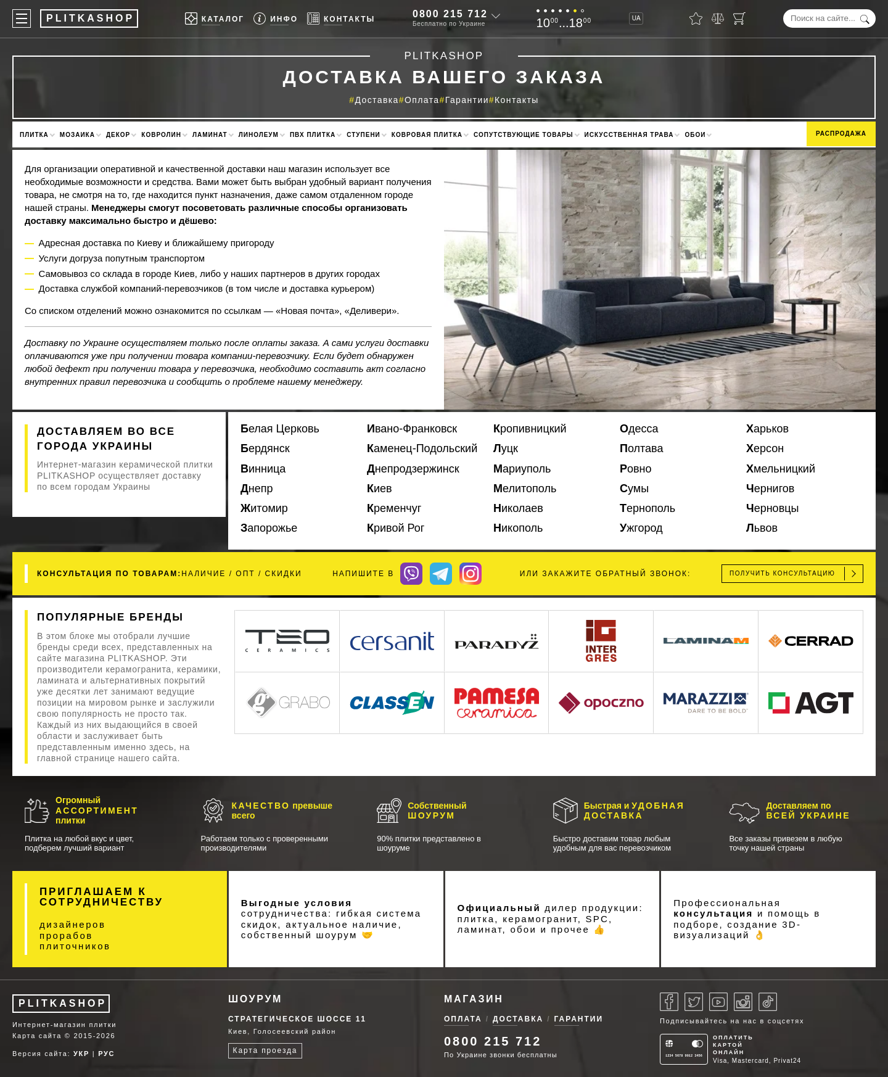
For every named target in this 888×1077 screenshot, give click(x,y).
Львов (762, 528)
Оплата (422, 100)
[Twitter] (693, 1001)
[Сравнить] (718, 18)
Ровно (636, 469)
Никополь (518, 528)
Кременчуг (394, 508)
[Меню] (21, 18)
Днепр (256, 488)
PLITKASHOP (62, 1003)
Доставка (376, 100)
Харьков (767, 429)
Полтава (641, 448)
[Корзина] (739, 18)
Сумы (634, 488)
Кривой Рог (395, 528)
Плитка (34, 134)
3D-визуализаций (737, 930)
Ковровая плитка (427, 134)
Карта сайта (37, 1035)
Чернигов (770, 488)
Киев (379, 488)
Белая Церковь (279, 429)
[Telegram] (441, 574)
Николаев (518, 508)
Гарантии (467, 100)
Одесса (639, 429)
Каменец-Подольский (422, 448)
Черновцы (772, 508)
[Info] (275, 18)
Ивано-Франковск (412, 429)
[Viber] (411, 574)
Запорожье (268, 528)
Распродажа (841, 133)
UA (636, 18)
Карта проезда (265, 1050)
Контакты (517, 100)
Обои (694, 134)
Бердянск (265, 448)
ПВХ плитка (312, 134)
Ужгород (641, 528)
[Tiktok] (767, 1001)
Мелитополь (524, 488)
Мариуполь (522, 469)
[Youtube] (718, 1001)
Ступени (363, 134)
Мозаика (77, 134)
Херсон (765, 448)
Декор (118, 134)
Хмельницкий (780, 469)
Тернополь (647, 508)
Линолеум (259, 134)
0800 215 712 (450, 14)
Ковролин (161, 134)
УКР (81, 1053)
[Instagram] (470, 574)
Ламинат (210, 134)
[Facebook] (669, 1001)
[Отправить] (853, 573)
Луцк (505, 448)
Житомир (264, 508)
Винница (263, 469)
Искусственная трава (629, 134)
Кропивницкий (530, 429)
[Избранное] (695, 18)
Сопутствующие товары (524, 134)
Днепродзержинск (413, 469)
